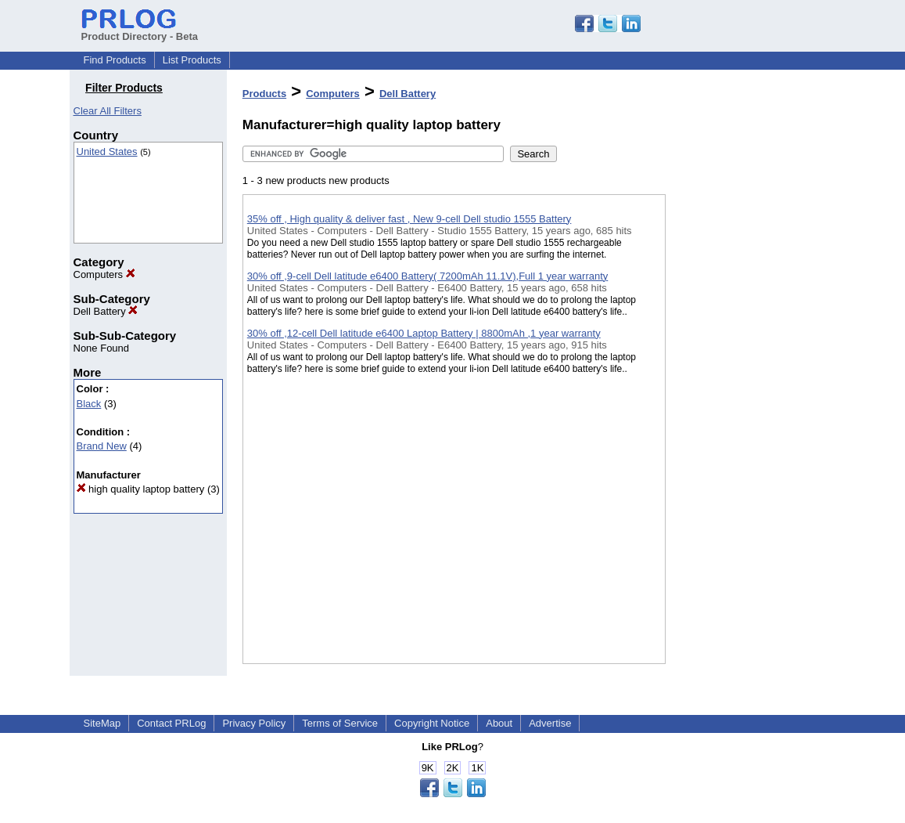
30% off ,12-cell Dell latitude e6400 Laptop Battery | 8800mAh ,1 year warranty (424, 333)
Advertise (550, 723)
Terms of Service (340, 723)
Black (89, 404)
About (499, 723)
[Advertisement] (743, 406)
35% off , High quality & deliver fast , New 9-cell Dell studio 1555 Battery (409, 219)
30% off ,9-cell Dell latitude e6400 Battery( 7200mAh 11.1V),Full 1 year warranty (428, 276)
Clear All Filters (108, 111)
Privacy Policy (254, 723)
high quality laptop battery (141, 489)
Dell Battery (106, 311)
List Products (192, 60)
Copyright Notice (431, 723)
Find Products (115, 60)
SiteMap (102, 723)
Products (264, 93)
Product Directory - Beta (140, 30)
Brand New (102, 446)
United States (107, 151)
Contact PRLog (171, 723)
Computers (104, 274)
